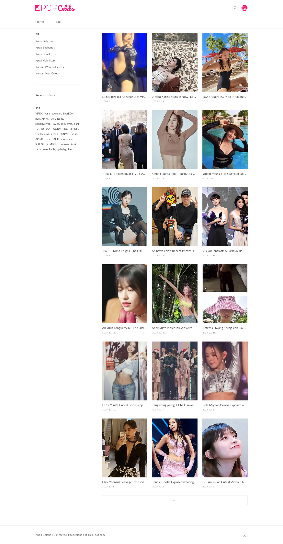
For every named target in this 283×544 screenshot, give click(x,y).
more (175, 500)
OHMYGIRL (52, 144)
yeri (53, 118)
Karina (73, 134)
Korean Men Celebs (47, 73)
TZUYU (39, 128)
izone (60, 118)
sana (38, 149)
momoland (67, 139)
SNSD (56, 139)
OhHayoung (42, 134)
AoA (73, 144)
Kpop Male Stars (45, 60)
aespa (54, 134)
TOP (244, 536)
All (37, 34)
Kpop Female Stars (46, 54)
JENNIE (74, 128)
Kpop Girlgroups (45, 41)
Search (235, 8)
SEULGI (39, 144)
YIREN (38, 113)
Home (39, 21)
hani (76, 123)
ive (70, 149)
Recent (39, 95)
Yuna (47, 113)
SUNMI (64, 134)
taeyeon (56, 113)
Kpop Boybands (45, 47)
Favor (52, 95)
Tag (58, 21)
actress (65, 144)
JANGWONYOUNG (57, 128)
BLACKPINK (42, 118)
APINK (39, 139)
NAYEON (68, 113)
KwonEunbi (49, 149)
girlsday (61, 149)
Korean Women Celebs (49, 67)
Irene (48, 139)
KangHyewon (43, 123)
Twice (55, 123)
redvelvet (66, 123)
